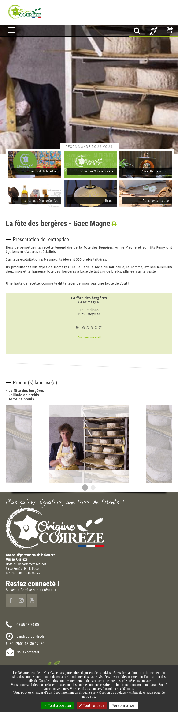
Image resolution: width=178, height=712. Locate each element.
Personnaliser (123, 705)
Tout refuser (91, 705)
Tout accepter (58, 705)
